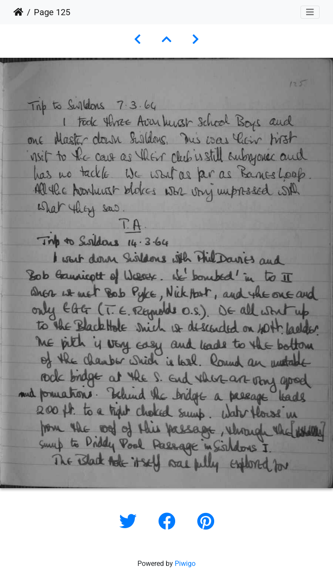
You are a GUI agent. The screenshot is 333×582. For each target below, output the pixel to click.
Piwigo (185, 563)
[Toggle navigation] (310, 12)
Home (18, 12)
